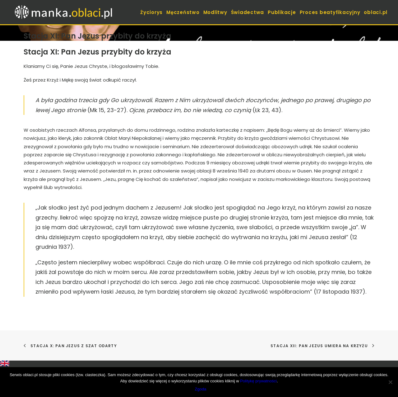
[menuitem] (152, 12)
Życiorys (151, 12)
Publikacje (282, 12)
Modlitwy (215, 12)
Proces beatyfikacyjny (330, 12)
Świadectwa (247, 12)
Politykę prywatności (258, 381)
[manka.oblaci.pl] (63, 12)
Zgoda (200, 389)
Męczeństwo (183, 12)
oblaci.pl (375, 12)
